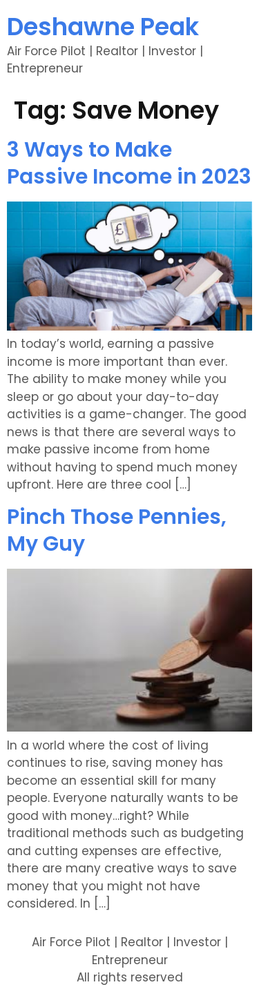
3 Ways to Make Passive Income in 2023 (129, 163)
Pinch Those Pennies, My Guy (117, 530)
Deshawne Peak (103, 26)
